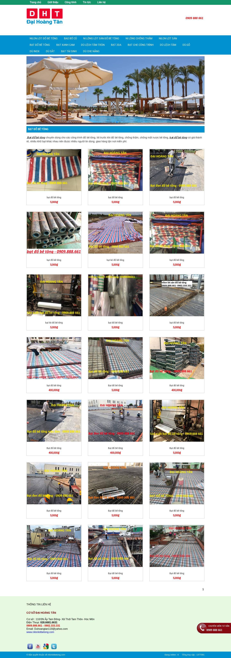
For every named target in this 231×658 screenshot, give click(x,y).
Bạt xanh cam (65, 44)
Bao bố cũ (70, 38)
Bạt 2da (116, 44)
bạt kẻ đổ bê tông (115, 260)
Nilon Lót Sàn (168, 38)
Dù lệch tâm (168, 44)
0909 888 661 (214, 630)
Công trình (70, 2)
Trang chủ (35, 2)
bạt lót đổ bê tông (54, 322)
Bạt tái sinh (69, 51)
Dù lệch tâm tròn (93, 44)
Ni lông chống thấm (139, 38)
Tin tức (87, 2)
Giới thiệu (52, 2)
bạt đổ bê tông (54, 197)
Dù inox (34, 51)
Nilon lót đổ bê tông (44, 38)
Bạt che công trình (141, 44)
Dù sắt (50, 51)
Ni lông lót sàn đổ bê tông (101, 38)
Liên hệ (101, 2)
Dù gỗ (186, 44)
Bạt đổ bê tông (40, 44)
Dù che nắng (91, 51)
